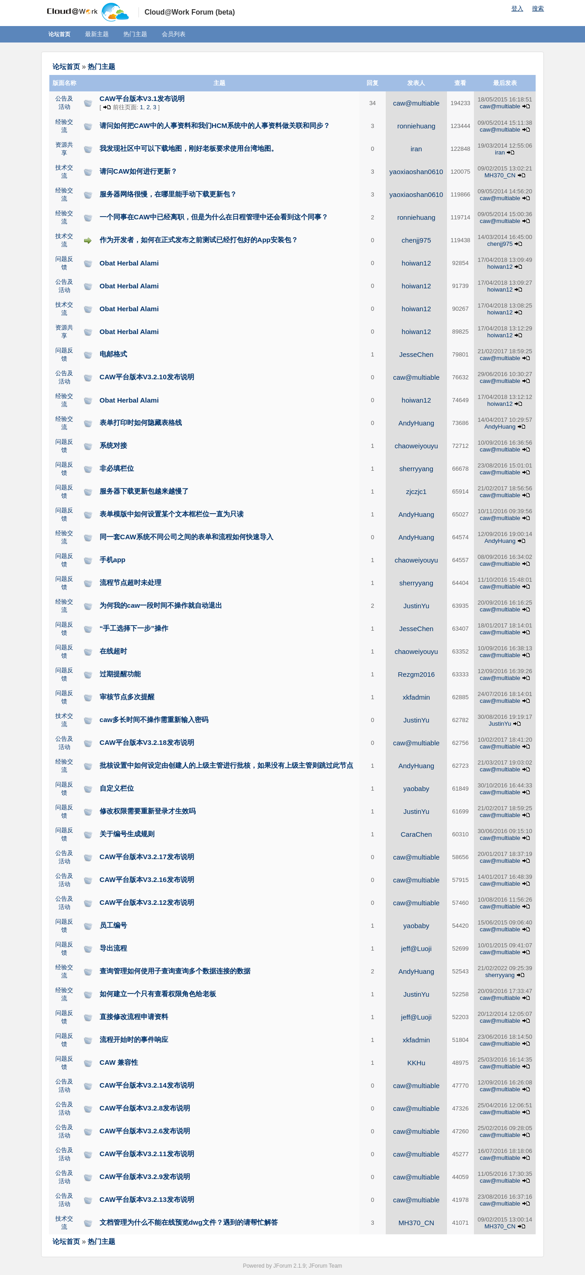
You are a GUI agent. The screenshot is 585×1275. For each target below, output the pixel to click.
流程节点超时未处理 (130, 582)
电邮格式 (113, 354)
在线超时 (113, 651)
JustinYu (417, 606)
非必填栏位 (117, 468)
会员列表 (174, 34)
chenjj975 (416, 240)
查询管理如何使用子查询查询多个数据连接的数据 (175, 971)
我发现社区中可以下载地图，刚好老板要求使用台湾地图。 (189, 148)
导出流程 (113, 948)
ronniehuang (416, 126)
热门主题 (135, 34)
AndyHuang (416, 423)
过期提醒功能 (120, 674)
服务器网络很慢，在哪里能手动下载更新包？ (168, 194)
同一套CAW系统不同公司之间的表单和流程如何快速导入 (186, 537)
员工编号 (113, 925)
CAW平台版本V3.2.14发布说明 (147, 1085)
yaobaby (417, 788)
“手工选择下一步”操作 (134, 628)
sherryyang (416, 469)
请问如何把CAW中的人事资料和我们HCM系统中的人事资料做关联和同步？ (215, 125)
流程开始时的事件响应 (134, 1039)
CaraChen (416, 834)
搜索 (538, 8)
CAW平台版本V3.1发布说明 (142, 98)
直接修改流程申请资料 (134, 1016)
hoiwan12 (416, 263)
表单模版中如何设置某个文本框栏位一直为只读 (172, 514)
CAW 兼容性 (119, 1062)
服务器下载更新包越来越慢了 (144, 491)
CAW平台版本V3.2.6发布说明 (145, 1131)
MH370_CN (500, 175)
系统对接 (113, 445)
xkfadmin (416, 697)
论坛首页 (59, 34)
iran (416, 149)
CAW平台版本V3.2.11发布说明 (147, 1154)
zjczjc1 (416, 491)
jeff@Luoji (416, 948)
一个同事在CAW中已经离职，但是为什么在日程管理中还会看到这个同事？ (214, 217)
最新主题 (97, 34)
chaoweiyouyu (416, 446)
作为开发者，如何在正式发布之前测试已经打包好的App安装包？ (199, 240)
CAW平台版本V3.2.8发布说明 (145, 1108)
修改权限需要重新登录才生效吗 (148, 811)
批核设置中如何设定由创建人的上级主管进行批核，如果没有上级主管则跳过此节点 (226, 765)
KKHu (416, 1063)
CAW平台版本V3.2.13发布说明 (147, 1199)
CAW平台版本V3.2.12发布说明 (147, 902)
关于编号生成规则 (127, 834)
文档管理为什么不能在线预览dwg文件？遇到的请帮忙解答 (189, 1222)
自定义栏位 (117, 788)
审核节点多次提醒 (127, 697)
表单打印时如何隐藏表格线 (141, 422)
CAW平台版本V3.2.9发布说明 (145, 1176)
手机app (113, 559)
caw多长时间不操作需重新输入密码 (154, 719)
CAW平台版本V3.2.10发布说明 (147, 377)
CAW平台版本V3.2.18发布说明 (147, 742)
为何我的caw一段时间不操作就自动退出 (161, 605)
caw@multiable (416, 103)
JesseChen (416, 354)
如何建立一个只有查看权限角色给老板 (158, 994)
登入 (517, 8)
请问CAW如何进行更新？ (138, 171)
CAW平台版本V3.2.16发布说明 (147, 879)
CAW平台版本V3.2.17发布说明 (147, 857)
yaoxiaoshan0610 (416, 171)
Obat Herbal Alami (129, 263)
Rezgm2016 (416, 674)
